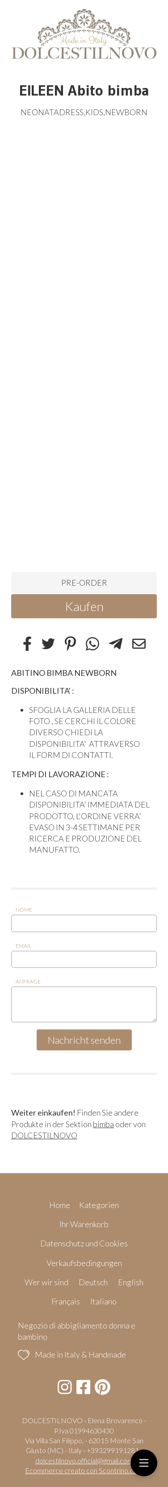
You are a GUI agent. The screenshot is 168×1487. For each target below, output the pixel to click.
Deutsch (93, 1282)
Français (65, 1301)
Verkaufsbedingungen (84, 1263)
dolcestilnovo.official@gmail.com (84, 1460)
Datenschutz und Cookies (84, 1243)
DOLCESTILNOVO (44, 1135)
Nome (24, 909)
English (130, 1282)
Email (23, 945)
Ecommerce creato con (84, 1470)
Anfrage (28, 981)
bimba (103, 1124)
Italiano (103, 1301)
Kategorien (99, 1205)
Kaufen (84, 606)
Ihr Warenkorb (84, 1224)
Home (59, 1205)
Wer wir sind (46, 1282)
